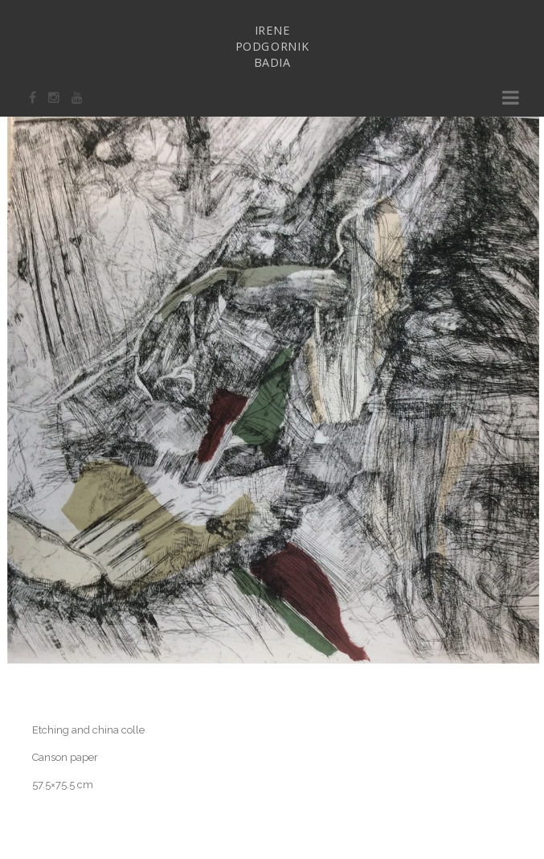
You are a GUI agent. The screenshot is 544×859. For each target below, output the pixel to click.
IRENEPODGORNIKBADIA (272, 46)
